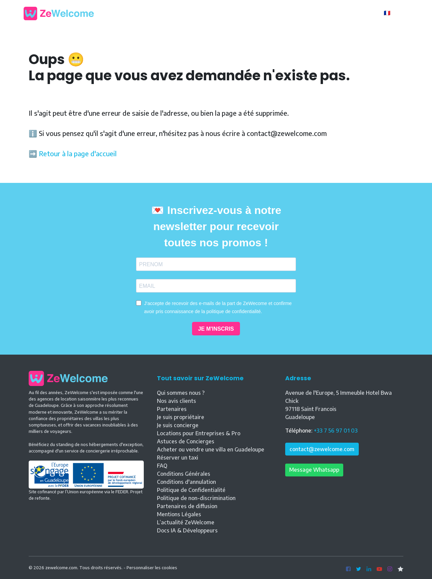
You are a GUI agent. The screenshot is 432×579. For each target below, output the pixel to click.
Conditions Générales (183, 473)
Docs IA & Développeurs (187, 530)
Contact (310, 12)
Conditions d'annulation (186, 481)
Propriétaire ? (355, 13)
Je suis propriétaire (180, 417)
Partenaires (172, 409)
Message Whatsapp (314, 469)
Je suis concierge (177, 425)
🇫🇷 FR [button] (392, 12)
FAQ (162, 465)
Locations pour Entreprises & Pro (198, 433)
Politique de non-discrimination (196, 498)
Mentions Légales (179, 514)
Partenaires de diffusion (187, 506)
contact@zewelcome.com (322, 449)
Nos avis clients (176, 400)
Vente (281, 12)
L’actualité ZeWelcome (185, 522)
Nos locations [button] (220, 12)
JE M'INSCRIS (216, 329)
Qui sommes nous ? (181, 392)
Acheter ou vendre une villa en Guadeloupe (210, 449)
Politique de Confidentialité (191, 490)
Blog (257, 12)
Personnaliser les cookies (152, 567)
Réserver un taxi (177, 457)
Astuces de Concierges (185, 441)
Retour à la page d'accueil (78, 153)
